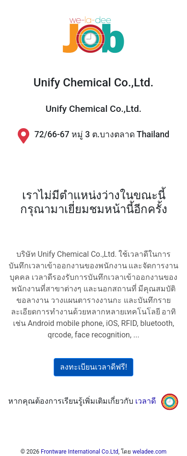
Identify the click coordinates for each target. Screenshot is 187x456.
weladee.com (149, 451)
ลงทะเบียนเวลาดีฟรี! (93, 367)
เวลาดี (145, 401)
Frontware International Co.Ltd (79, 451)
